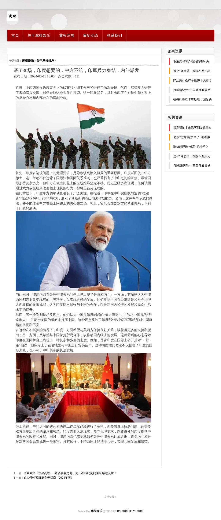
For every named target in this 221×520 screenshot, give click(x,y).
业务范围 (66, 35)
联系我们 (114, 35)
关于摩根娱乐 (38, 35)
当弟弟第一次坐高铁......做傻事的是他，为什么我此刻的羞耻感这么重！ (70, 473)
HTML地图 (136, 511)
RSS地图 (122, 511)
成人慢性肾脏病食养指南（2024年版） (48, 477)
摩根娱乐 (28, 60)
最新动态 (90, 35)
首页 (15, 35)
